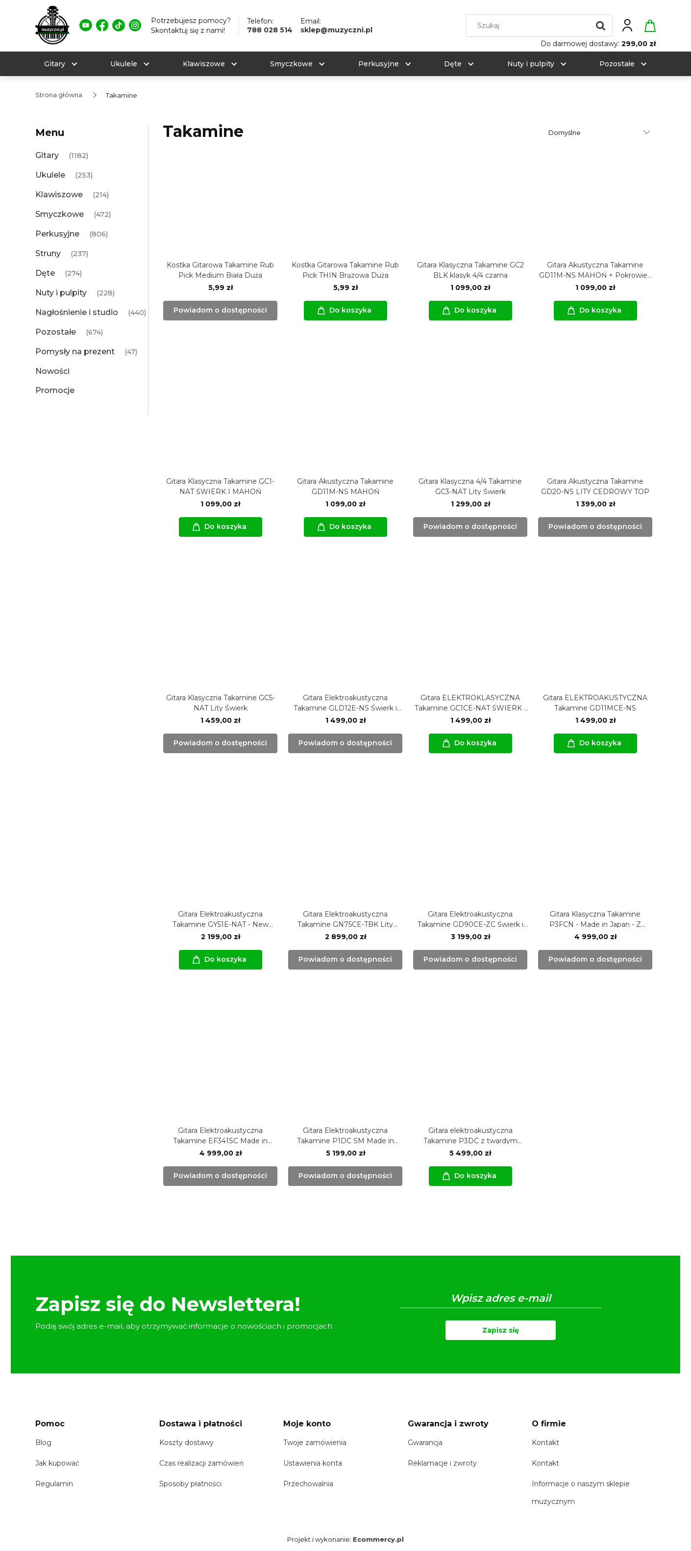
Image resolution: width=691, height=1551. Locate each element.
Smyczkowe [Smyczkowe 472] (59, 214)
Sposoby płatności (190, 1483)
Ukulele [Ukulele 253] (50, 175)
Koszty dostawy (186, 1442)
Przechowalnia (308, 1483)
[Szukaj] (601, 25)
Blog (43, 1442)
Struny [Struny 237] (48, 253)
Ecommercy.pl (378, 1539)
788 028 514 (270, 30)
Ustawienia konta (312, 1463)
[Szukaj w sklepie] (530, 25)
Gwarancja (425, 1442)
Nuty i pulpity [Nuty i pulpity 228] (61, 292)
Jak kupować (57, 1463)
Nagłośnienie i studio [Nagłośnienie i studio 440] (76, 312)
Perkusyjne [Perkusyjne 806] (57, 233)
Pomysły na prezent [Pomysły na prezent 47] (75, 351)
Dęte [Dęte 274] (45, 273)
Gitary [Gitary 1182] (47, 155)
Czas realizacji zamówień (201, 1463)
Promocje (54, 390)
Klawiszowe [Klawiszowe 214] (59, 194)
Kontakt (545, 1442)
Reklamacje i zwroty (442, 1463)
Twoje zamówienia (314, 1442)
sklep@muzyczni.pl (336, 30)
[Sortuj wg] (600, 132)
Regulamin (54, 1483)
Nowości (52, 371)
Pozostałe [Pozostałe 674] (55, 332)
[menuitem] (54, 64)
